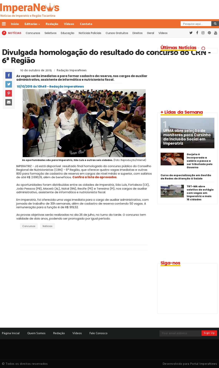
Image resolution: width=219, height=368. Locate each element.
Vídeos (69, 24)
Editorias (31, 24)
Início (15, 24)
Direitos (138, 33)
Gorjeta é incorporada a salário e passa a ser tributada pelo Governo (199, 161)
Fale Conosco (98, 333)
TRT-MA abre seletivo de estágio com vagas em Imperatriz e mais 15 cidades (200, 193)
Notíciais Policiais (90, 33)
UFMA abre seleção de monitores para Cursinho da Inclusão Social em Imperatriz (187, 137)
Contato (86, 24)
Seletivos (50, 33)
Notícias (47, 226)
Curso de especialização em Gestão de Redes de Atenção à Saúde (186, 177)
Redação (52, 24)
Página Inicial (11, 333)
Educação (67, 33)
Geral (150, 33)
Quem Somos (36, 333)
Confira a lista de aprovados (94, 177)
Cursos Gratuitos (117, 33)
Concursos (33, 33)
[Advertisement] (187, 81)
